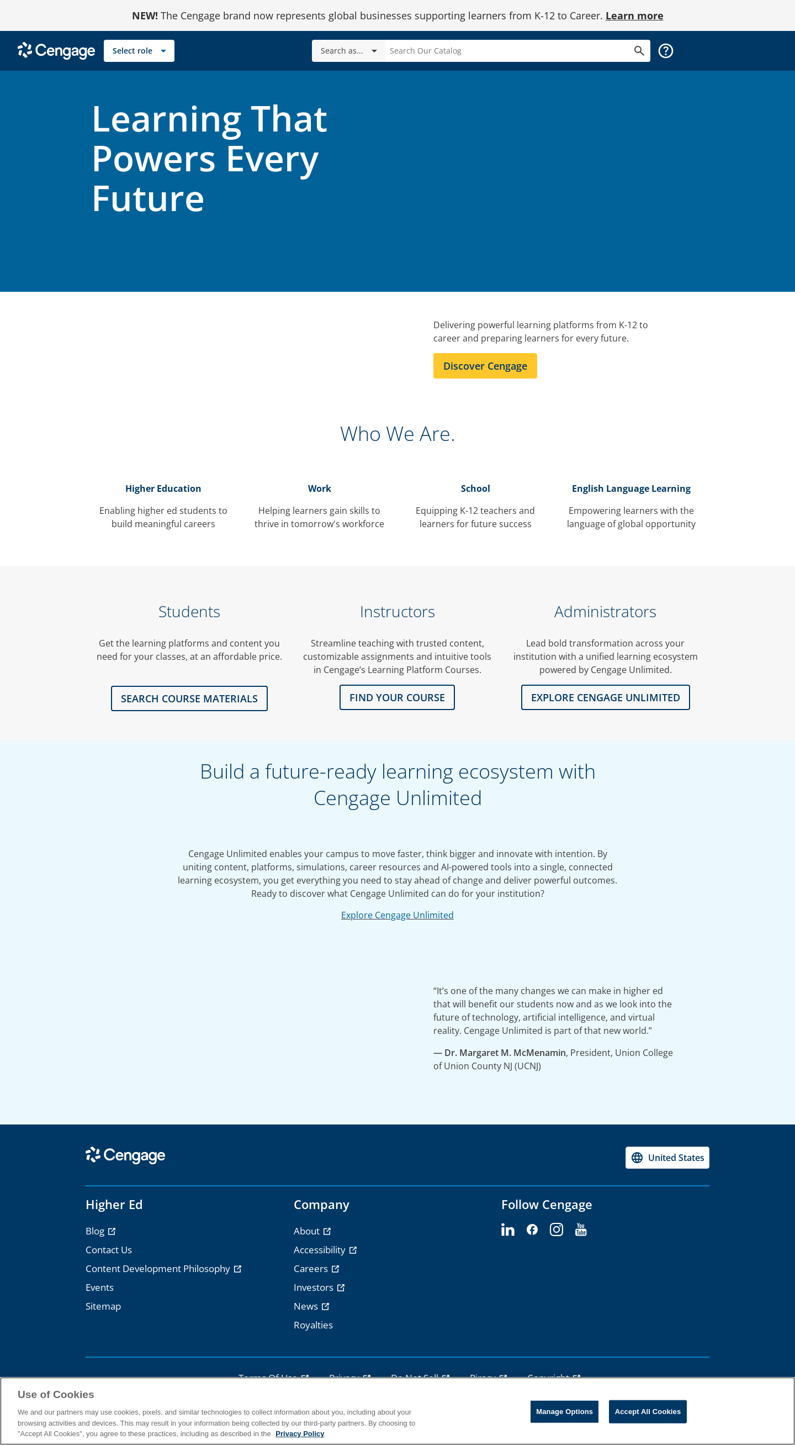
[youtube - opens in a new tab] (580, 1230)
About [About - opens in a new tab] (308, 1231)
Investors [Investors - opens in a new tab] (315, 1287)
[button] (666, 51)
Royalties (313, 1324)
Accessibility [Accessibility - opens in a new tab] (321, 1249)
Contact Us (109, 1249)
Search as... (351, 50)
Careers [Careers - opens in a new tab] (312, 1268)
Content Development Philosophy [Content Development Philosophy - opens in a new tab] (159, 1268)
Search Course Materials (189, 698)
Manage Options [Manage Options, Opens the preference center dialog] (564, 1411)
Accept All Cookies (648, 1411)
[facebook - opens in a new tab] (532, 1230)
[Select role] (139, 51)
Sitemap (103, 1306)
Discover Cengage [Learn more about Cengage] (485, 365)
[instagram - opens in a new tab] (556, 1230)
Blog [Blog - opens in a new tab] (96, 1231)
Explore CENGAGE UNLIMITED (605, 697)
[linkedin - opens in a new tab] (508, 1230)
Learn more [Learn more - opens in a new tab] (635, 15)
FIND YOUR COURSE (397, 697)
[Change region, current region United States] (667, 1158)
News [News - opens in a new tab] (307, 1306)
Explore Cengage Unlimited (397, 915)
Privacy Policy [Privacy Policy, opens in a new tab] (299, 1434)
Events (100, 1287)
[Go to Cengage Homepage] (56, 50)
